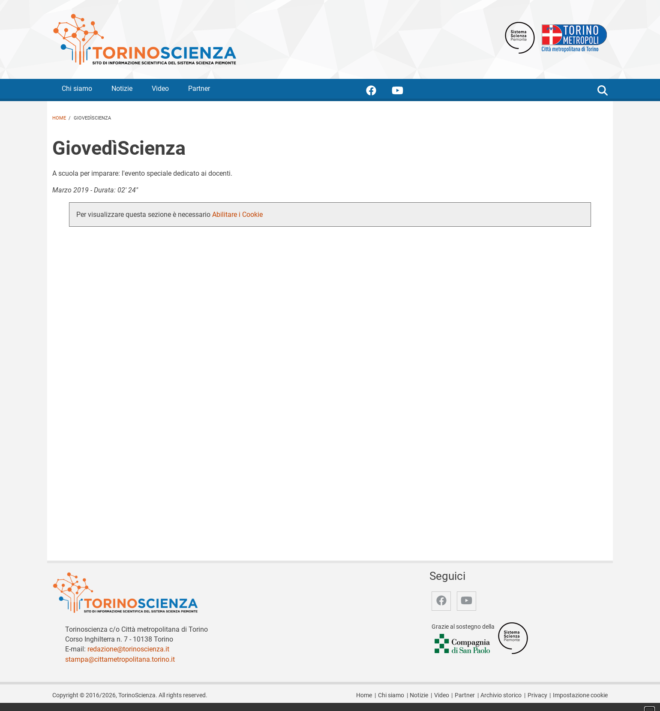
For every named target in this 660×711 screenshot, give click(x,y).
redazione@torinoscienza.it (128, 649)
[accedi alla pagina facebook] (378, 92)
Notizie (121, 88)
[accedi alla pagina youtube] (404, 92)
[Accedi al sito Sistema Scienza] (513, 638)
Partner (199, 88)
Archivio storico (501, 695)
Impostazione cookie (580, 695)
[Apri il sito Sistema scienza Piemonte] (520, 37)
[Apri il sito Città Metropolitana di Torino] (572, 37)
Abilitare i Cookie (237, 214)
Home (59, 118)
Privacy (537, 695)
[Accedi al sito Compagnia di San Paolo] (462, 644)
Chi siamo (77, 88)
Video (160, 88)
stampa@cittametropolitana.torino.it (120, 659)
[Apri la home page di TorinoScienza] (144, 39)
